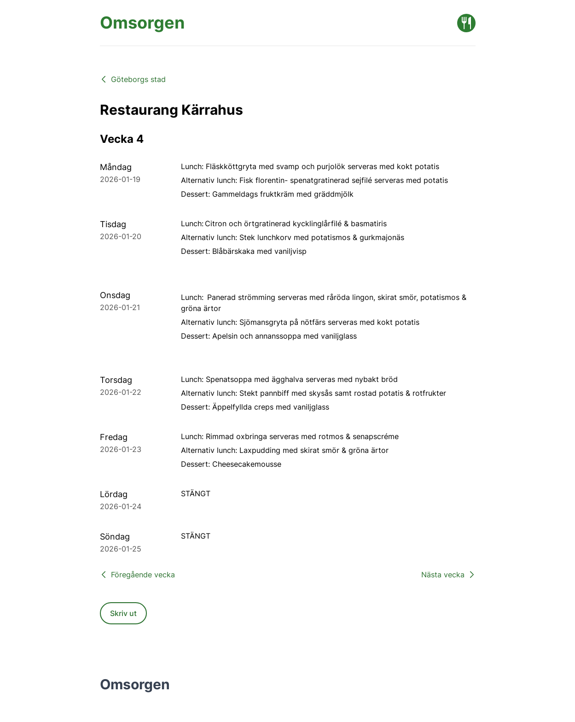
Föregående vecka (137, 574)
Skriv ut (123, 613)
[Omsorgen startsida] (142, 23)
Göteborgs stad (133, 79)
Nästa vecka (448, 574)
